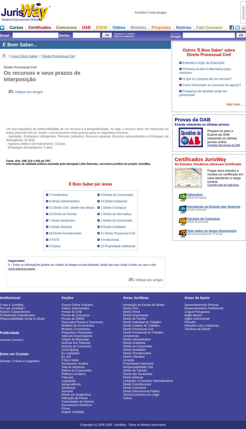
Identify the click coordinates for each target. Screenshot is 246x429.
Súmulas (67, 391)
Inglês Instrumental (196, 318)
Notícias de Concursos (76, 346)
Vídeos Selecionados (75, 308)
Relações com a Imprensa (201, 325)
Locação (128, 360)
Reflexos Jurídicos (74, 374)
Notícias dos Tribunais (76, 343)
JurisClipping (70, 350)
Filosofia (190, 322)
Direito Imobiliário (134, 350)
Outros (127, 398)
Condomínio (131, 336)
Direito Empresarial (135, 315)
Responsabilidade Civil (138, 367)
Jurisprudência (71, 384)
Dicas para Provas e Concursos (82, 322)
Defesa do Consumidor (77, 370)
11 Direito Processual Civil (118, 233)
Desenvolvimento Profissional (203, 308)
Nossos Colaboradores (15, 312)
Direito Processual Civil (58, 56)
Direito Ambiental (134, 343)
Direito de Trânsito (135, 370)
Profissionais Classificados (17, 315)
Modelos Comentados (76, 329)
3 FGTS (54, 240)
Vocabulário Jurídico (75, 363)
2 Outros (55, 246)
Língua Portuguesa (196, 312)
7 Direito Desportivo (62, 220)
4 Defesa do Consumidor (117, 195)
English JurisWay (73, 412)
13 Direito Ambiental (114, 201)
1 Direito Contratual (113, 207)
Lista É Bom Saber (24, 56)
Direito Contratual (134, 388)
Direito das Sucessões (137, 374)
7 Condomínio (58, 195)
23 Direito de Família (63, 214)
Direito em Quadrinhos (76, 394)
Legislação (69, 381)
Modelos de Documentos (78, 325)
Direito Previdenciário (137, 353)
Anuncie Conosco (11, 340)
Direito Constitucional (137, 384)
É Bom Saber (70, 360)
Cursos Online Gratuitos (77, 305)
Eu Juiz (66, 356)
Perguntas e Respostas (77, 332)
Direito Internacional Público (141, 391)
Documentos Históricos (77, 405)
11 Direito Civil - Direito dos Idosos (71, 207)
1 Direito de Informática (116, 214)
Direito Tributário (134, 356)
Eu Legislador (70, 353)
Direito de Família (134, 318)
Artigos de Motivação (75, 339)
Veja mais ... (234, 104)
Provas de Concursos (76, 315)
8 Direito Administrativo (64, 201)
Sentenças (69, 388)
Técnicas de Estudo (197, 329)
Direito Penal (131, 312)
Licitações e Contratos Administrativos (148, 381)
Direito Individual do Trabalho (142, 322)
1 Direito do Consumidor (116, 220)
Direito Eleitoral (133, 377)
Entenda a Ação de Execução (204, 63)
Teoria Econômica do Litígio (141, 394)
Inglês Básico (193, 315)
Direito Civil (130, 308)
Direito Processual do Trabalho (143, 332)
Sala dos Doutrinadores (77, 336)
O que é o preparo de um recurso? (207, 79)
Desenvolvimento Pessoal (201, 305)
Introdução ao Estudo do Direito (144, 305)
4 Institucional (110, 240)
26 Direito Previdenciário (65, 233)
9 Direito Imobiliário (113, 227)
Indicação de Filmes (75, 398)
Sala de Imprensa (73, 367)
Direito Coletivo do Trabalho (141, 325)
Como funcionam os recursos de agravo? (212, 85)
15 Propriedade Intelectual (118, 246)
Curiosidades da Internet (78, 401)
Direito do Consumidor (137, 346)
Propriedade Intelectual (138, 363)
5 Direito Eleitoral (60, 227)
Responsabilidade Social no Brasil (22, 318)
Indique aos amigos (26, 92)
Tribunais (68, 377)
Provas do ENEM (73, 318)
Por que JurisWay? (12, 308)
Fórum (66, 408)
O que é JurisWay (11, 305)
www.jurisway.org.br (21, 268)
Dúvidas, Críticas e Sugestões (20, 361)
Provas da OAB (72, 312)
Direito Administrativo (137, 339)
